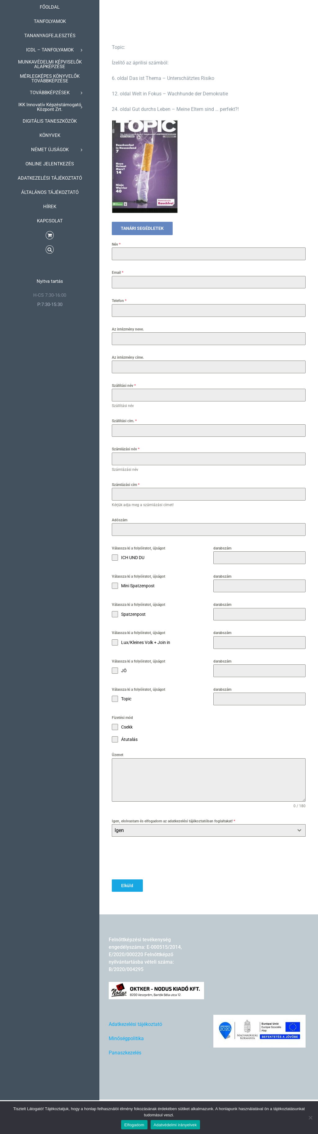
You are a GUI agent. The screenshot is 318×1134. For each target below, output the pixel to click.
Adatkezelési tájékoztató (135, 1023)
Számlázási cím (125, 485)
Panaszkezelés (125, 1052)
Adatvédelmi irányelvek (175, 1125)
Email (117, 272)
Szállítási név (124, 385)
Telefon (119, 301)
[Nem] (310, 1117)
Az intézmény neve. (128, 329)
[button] (49, 250)
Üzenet (117, 755)
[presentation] (159, 858)
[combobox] (209, 830)
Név (116, 244)
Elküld (127, 885)
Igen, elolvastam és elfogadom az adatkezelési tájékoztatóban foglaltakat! (173, 821)
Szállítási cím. (124, 421)
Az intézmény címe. (128, 357)
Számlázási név (125, 449)
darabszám (222, 548)
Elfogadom (134, 1125)
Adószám (119, 520)
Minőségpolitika (126, 1037)
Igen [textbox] (119, 830)
